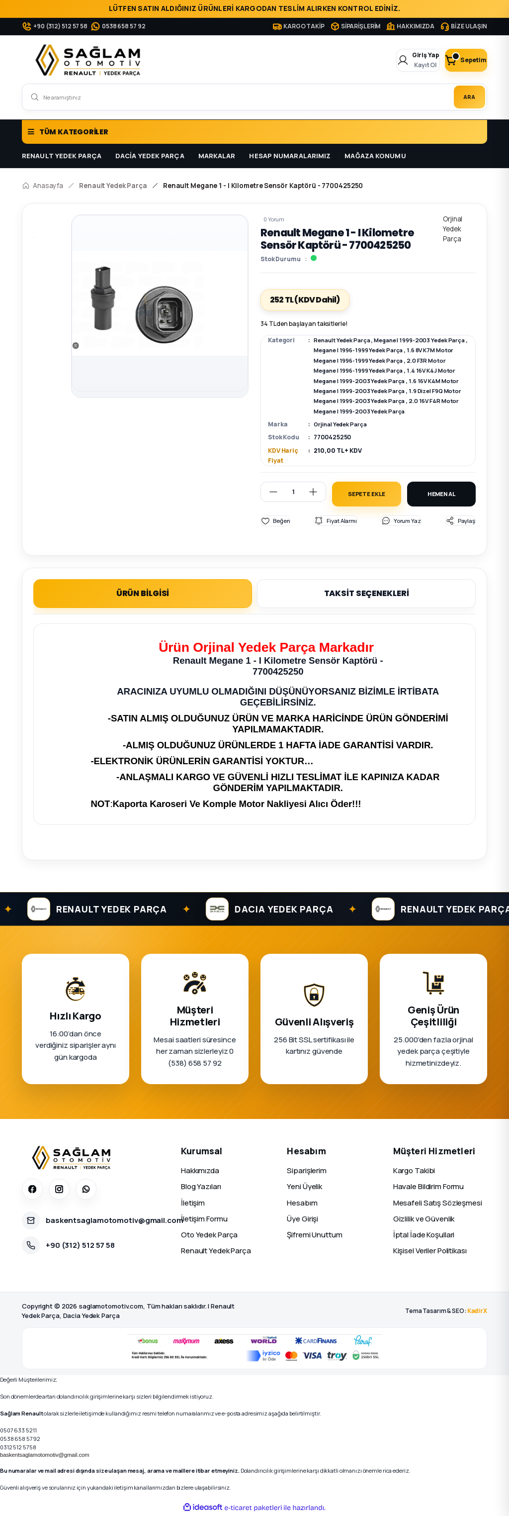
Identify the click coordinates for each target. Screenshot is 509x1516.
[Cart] (456, 60)
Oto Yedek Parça (209, 1236)
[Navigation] (254, 132)
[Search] (254, 97)
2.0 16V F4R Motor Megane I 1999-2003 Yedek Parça (389, 411)
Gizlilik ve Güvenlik (424, 1219)
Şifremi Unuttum (314, 1236)
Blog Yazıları (201, 1188)
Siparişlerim (307, 1172)
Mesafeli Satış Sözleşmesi (437, 1204)
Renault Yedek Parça (344, 340)
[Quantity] (293, 492)
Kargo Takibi (414, 1172)
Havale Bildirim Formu (428, 1188)
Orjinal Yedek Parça (342, 424)
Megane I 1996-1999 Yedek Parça (383, 350)
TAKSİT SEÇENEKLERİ (366, 595)
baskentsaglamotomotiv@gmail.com (44, 1456)
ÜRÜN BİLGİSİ (143, 595)
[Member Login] (391, 60)
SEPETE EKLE (366, 494)
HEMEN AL (441, 494)
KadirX (477, 1312)
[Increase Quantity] (317, 492)
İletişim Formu (204, 1219)
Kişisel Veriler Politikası (430, 1252)
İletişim (193, 1204)
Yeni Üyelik (304, 1188)
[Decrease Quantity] (269, 492)
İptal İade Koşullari (424, 1236)
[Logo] (90, 60)
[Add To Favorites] (275, 521)
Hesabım (302, 1204)
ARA (464, 97)
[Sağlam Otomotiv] (73, 1159)
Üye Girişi (302, 1219)
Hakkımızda (200, 1172)
